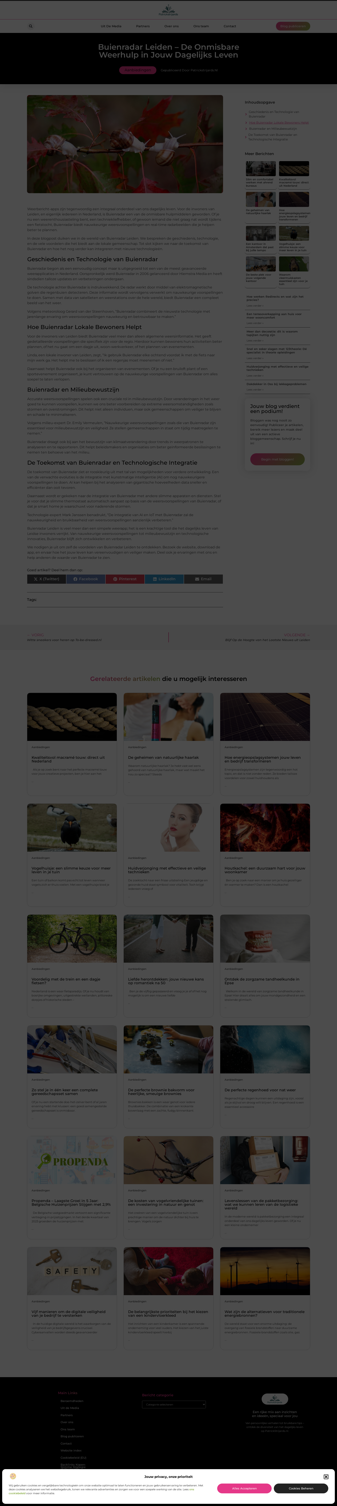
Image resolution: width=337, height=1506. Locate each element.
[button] (326, 1477)
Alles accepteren (244, 1488)
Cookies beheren (301, 1488)
